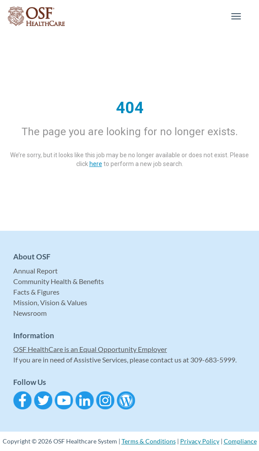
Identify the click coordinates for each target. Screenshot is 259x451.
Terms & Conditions (149, 441)
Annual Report (35, 270)
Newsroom (30, 313)
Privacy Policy (199, 441)
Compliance (240, 441)
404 (130, 108)
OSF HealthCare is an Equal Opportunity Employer (90, 349)
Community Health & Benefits (58, 281)
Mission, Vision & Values (50, 302)
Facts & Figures (36, 292)
